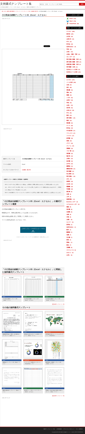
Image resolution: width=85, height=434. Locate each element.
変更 (69, 239)
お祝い (69, 51)
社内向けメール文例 (73, 72)
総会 (69, 245)
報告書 (69, 123)
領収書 (69, 153)
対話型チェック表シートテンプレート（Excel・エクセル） (33, 391)
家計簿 (36, 11)
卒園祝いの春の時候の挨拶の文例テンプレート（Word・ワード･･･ (54, 391)
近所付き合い (71, 46)
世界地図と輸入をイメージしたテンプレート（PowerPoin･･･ (54, 335)
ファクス (70, 135)
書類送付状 (71, 168)
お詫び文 (70, 39)
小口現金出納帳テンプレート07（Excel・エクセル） (31, 299)
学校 (69, 49)
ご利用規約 (59, 429)
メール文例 (71, 82)
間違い (69, 242)
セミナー (70, 222)
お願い (69, 219)
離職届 (69, 232)
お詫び (69, 100)
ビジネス (70, 31)
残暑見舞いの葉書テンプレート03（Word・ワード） (53, 363)
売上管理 (70, 173)
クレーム (70, 145)
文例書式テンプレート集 (16, 3)
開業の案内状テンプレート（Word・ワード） (12, 391)
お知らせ (70, 110)
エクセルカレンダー (73, 204)
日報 (69, 217)
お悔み (69, 158)
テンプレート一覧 (26, 11)
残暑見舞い (70, 199)
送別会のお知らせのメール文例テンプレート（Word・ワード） (33, 335)
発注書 (69, 209)
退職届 (69, 148)
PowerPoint (74, 23)
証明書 (69, 138)
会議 (69, 234)
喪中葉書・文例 (72, 67)
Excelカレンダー (72, 201)
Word (72, 21)
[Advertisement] (33, 32)
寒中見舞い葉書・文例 (74, 59)
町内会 (69, 44)
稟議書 (69, 186)
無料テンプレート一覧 (59, 304)
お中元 (69, 163)
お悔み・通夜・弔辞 (73, 54)
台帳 (69, 214)
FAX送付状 (71, 130)
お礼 (69, 179)
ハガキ (69, 97)
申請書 (69, 189)
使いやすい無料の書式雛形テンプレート (11, 11)
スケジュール (71, 250)
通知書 (69, 90)
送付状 (69, 107)
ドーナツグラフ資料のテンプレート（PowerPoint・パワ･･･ (32, 363)
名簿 (69, 194)
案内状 (70, 34)
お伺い (69, 255)
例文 (69, 87)
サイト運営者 (79, 429)
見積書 (69, 247)
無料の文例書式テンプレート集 (67, 432)
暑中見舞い (71, 118)
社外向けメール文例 (73, 69)
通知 (69, 92)
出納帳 (32, 11)
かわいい (70, 252)
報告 (69, 120)
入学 (69, 196)
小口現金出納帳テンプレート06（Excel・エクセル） (52, 299)
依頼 (69, 140)
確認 (69, 206)
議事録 (69, 166)
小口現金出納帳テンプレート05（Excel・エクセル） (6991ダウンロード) (33, 230)
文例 (69, 84)
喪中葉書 (70, 171)
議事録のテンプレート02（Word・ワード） (11, 363)
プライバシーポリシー (68, 429)
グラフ (69, 143)
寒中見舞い (71, 176)
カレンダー (70, 56)
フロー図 (70, 151)
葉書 (69, 95)
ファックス (71, 133)
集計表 (69, 156)
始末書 (69, 161)
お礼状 (69, 36)
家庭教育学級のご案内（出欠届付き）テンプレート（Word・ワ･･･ (11, 335)
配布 (69, 229)
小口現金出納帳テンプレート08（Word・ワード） (10, 299)
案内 (69, 115)
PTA (69, 41)
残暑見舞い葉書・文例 (73, 64)
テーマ (69, 125)
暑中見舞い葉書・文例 (74, 62)
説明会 (69, 224)
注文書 (69, 237)
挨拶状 (69, 181)
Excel (73, 18)
